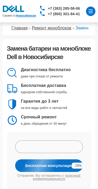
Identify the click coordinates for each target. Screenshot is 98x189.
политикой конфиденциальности (56, 177)
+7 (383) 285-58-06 (64, 8)
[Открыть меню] (90, 11)
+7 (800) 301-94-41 (64, 14)
